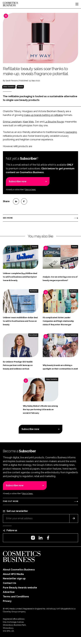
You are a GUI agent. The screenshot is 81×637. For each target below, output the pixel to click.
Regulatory (73, 291)
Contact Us (9, 583)
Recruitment (33, 335)
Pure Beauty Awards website (20, 587)
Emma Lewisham (12, 121)
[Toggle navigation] (77, 4)
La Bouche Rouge (54, 121)
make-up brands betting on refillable (43, 115)
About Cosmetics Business (19, 569)
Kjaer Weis (28, 121)
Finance (20, 86)
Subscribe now (17, 181)
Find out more (10, 501)
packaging (71, 132)
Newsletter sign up (14, 578)
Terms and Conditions (16, 596)
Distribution (33, 291)
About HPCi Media (13, 574)
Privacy (7, 601)
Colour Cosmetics (9, 86)
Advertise (9, 592)
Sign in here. (30, 189)
